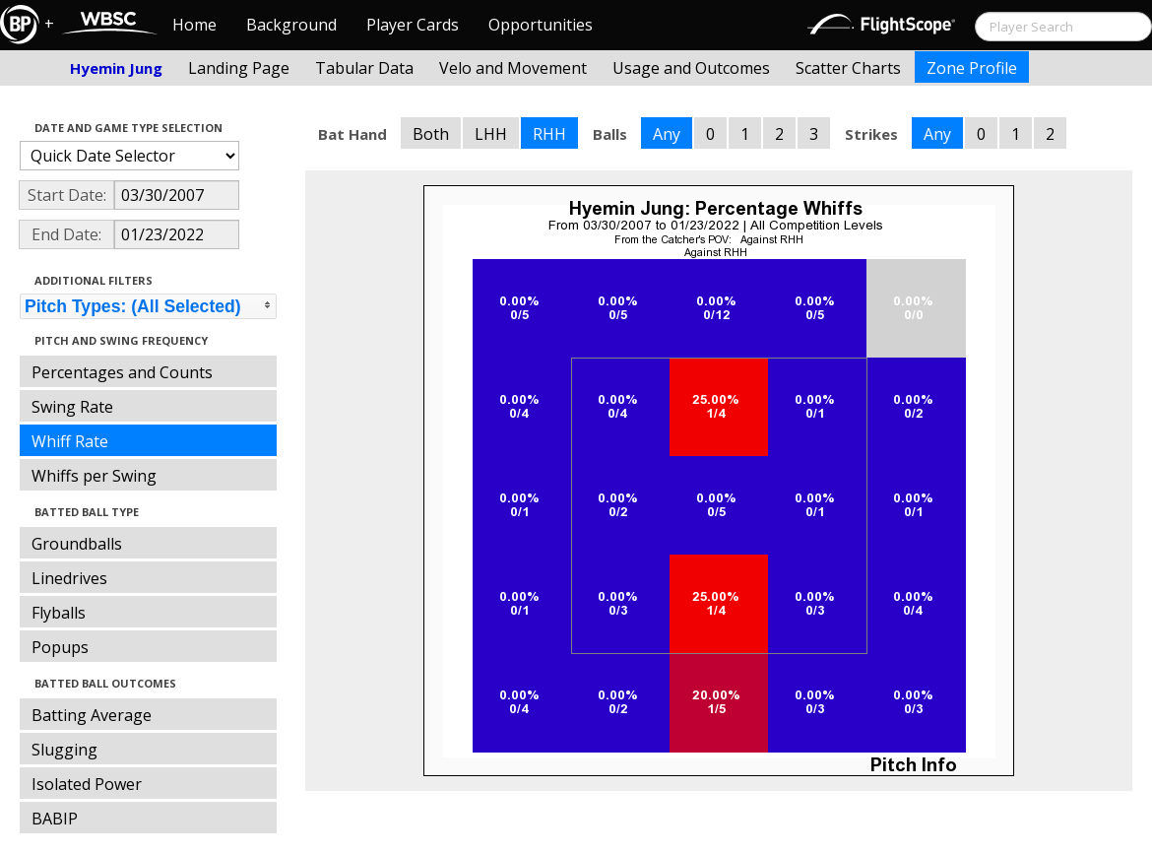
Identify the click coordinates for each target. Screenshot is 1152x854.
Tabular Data (364, 68)
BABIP (55, 818)
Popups (60, 647)
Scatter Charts (848, 68)
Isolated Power (87, 784)
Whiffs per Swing (94, 476)
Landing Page (238, 68)
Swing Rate (72, 407)
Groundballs (77, 544)
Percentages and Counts (122, 372)
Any (666, 134)
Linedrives (69, 578)
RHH (549, 134)
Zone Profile (972, 68)
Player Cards (412, 24)
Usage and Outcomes (691, 68)
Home (194, 24)
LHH (491, 134)
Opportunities (540, 24)
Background (291, 24)
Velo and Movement (513, 68)
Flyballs (59, 613)
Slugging (64, 749)
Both (431, 134)
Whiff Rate (70, 441)
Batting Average (92, 715)
